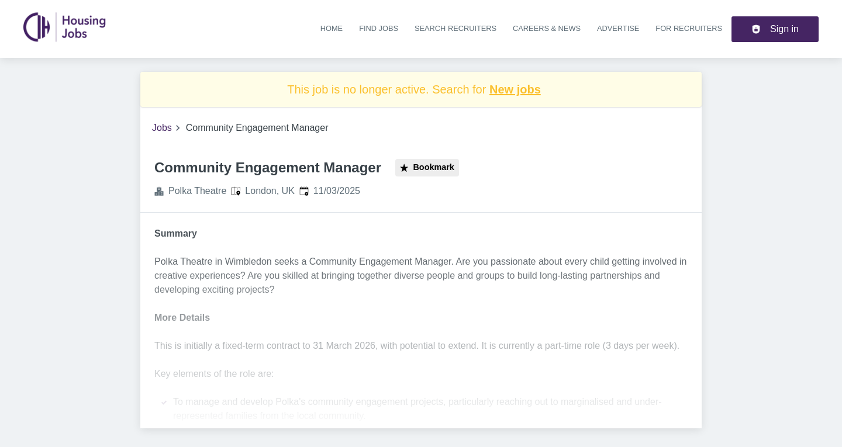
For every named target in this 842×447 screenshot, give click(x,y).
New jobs (515, 89)
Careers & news (547, 28)
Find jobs (378, 28)
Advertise (618, 28)
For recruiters (688, 28)
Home (331, 28)
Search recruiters (455, 28)
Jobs (162, 128)
